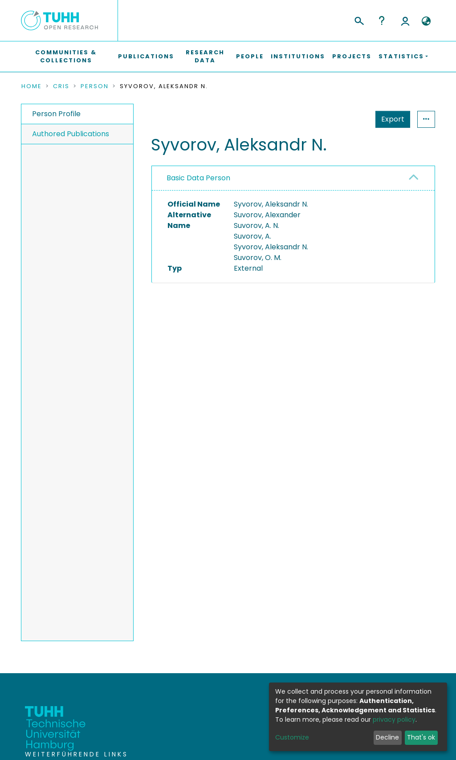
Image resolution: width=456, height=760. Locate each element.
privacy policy (394, 719)
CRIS (61, 86)
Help (381, 20)
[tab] (293, 178)
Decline (387, 737)
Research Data (205, 56)
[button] (426, 21)
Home (31, 86)
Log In (405, 20)
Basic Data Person (198, 178)
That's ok (421, 737)
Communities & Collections (66, 56)
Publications (146, 56)
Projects (351, 56)
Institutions (298, 56)
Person (95, 86)
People (250, 56)
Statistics (390, 119)
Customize (292, 737)
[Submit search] (358, 19)
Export (349, 119)
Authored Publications (70, 134)
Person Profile (56, 114)
